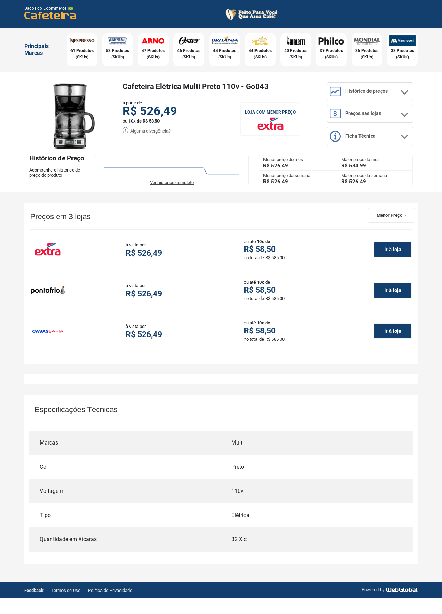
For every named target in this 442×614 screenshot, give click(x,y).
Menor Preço (390, 230)
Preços (377, 123)
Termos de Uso (65, 606)
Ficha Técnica (377, 151)
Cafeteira (50, 15)
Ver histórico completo (172, 197)
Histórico (377, 96)
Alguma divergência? (147, 131)
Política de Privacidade (110, 606)
